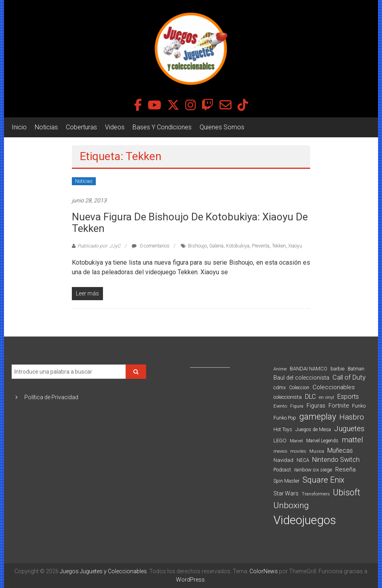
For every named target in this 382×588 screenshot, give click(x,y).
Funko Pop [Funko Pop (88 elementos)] (284, 418)
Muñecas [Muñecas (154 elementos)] (340, 450)
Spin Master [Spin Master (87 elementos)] (286, 481)
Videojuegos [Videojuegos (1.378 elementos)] (304, 520)
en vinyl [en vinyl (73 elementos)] (326, 397)
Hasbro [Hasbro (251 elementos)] (351, 417)
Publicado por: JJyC (99, 246)
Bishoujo (197, 246)
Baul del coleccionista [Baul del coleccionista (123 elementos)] (301, 377)
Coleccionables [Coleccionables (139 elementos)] (334, 387)
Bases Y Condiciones (162, 127)
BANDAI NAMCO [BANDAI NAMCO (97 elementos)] (308, 369)
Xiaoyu (295, 246)
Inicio (19, 127)
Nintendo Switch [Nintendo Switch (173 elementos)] (336, 459)
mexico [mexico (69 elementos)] (280, 451)
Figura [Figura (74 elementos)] (296, 406)
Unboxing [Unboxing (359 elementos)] (291, 505)
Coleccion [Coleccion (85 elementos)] (299, 387)
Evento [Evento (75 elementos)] (280, 406)
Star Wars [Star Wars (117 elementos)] (286, 493)
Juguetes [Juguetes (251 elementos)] (349, 428)
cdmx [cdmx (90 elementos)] (279, 387)
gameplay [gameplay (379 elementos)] (317, 417)
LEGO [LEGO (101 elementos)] (280, 440)
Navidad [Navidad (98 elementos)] (283, 460)
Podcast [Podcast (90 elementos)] (282, 470)
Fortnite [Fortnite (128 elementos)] (339, 405)
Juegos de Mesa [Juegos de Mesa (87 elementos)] (313, 429)
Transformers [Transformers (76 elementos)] (316, 494)
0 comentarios (151, 246)
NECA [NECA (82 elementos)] (303, 460)
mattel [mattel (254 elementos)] (352, 439)
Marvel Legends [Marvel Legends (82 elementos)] (322, 440)
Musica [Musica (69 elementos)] (316, 451)
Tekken (279, 246)
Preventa (260, 246)
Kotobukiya (237, 246)
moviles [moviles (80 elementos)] (298, 451)
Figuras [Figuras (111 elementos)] (316, 405)
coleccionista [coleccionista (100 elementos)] (287, 397)
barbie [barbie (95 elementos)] (337, 369)
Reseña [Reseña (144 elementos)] (345, 469)
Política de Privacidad (51, 397)
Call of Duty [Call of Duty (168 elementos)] (349, 377)
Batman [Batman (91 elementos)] (356, 369)
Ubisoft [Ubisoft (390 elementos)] (346, 492)
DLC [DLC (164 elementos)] (310, 396)
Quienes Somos (222, 127)
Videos (115, 127)
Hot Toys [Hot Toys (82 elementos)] (282, 429)
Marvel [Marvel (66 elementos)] (296, 440)
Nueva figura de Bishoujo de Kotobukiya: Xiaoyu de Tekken (190, 222)
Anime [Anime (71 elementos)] (280, 369)
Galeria (216, 246)
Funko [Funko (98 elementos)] (359, 406)
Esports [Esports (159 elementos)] (348, 396)
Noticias (46, 127)
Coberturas (81, 127)
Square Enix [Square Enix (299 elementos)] (323, 480)
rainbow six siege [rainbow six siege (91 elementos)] (313, 470)
